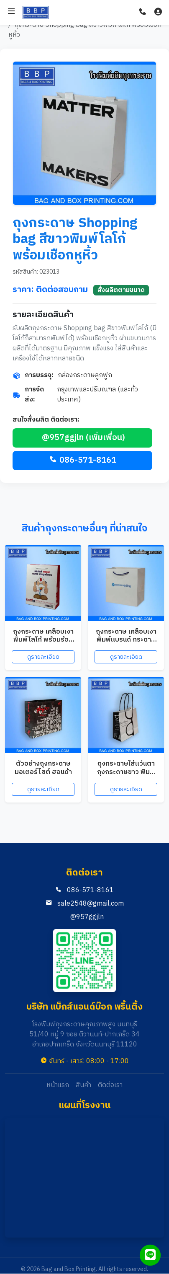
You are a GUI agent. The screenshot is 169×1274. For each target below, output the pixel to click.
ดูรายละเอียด (43, 657)
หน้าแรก (57, 1085)
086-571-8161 (82, 460)
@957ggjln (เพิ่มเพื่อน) (82, 438)
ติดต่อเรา (110, 1085)
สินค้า (83, 1085)
